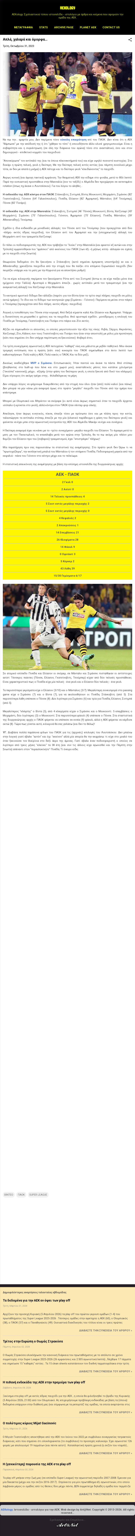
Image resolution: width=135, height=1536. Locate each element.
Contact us (111, 27)
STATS (43, 27)
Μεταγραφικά (23, 27)
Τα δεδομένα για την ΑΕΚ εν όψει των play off (36, 1300)
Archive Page (63, 27)
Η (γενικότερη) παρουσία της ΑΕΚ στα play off (37, 1464)
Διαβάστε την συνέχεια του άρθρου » (105, 1330)
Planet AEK (88, 27)
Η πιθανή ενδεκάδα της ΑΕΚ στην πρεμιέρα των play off (44, 1382)
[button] (130, 40)
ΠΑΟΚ (21, 1194)
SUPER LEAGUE (38, 1194)
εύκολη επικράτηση (73, 139)
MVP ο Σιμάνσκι (41, 363)
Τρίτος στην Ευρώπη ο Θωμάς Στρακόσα (33, 1341)
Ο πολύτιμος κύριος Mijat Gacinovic (29, 1423)
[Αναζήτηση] (130, 9)
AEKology (7, 1509)
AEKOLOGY (67, 8)
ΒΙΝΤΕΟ (8, 1194)
